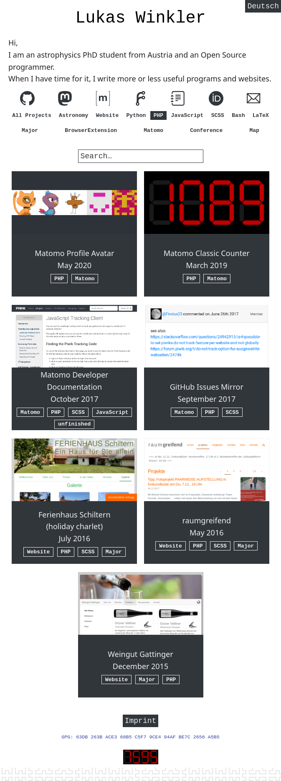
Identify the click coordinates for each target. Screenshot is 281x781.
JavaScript (187, 115)
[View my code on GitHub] (27, 100)
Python (136, 115)
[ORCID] (216, 100)
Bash (238, 115)
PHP (158, 115)
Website (107, 115)
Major (30, 130)
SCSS (217, 115)
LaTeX (261, 115)
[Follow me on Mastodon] (65, 100)
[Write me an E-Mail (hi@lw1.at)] (253, 100)
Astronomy (73, 115)
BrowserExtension (91, 130)
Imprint (141, 721)
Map (254, 130)
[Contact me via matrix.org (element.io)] (103, 100)
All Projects (31, 115)
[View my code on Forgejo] (140, 100)
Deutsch (263, 7)
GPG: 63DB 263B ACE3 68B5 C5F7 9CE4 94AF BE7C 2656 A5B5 (140, 738)
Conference (206, 130)
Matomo (153, 130)
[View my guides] (178, 100)
